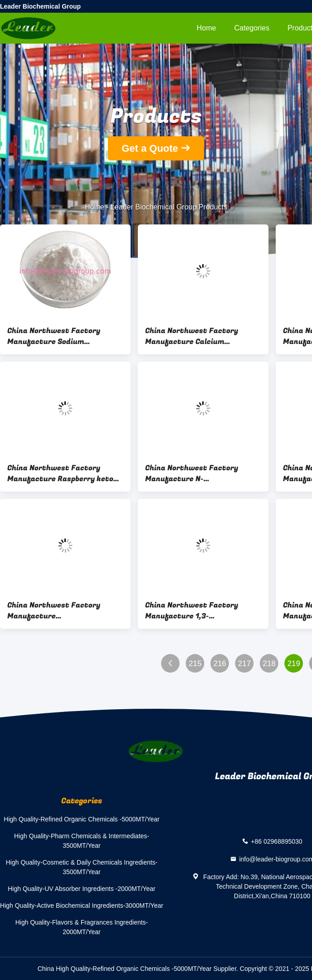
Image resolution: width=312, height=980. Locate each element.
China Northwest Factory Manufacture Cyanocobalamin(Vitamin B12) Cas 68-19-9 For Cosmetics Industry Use (61, 611)
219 (294, 663)
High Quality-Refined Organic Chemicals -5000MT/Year (81, 819)
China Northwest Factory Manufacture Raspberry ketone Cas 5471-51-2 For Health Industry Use (64, 473)
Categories (251, 28)
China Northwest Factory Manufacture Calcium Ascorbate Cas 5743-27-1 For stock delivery (197, 336)
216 (219, 663)
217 (244, 663)
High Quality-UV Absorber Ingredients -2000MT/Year (82, 888)
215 (195, 663)
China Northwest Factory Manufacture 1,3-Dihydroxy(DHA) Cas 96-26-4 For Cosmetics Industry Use (203, 611)
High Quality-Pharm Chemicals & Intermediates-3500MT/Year (81, 840)
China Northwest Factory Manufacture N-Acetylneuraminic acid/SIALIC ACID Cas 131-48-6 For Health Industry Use (199, 473)
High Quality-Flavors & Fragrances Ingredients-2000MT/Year (81, 927)
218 (269, 663)
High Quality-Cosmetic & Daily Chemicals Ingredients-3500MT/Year (82, 867)
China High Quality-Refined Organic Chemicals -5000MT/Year (125, 968)
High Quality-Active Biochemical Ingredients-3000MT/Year (81, 905)
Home (206, 28)
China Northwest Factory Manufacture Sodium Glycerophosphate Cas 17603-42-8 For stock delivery (60, 336)
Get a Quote (150, 148)
